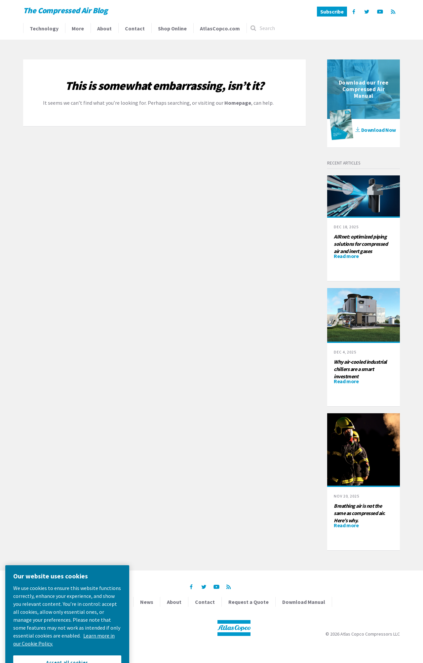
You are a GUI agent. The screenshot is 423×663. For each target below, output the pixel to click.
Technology (44, 28)
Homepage (237, 102)
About (104, 28)
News (146, 602)
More (78, 28)
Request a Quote (248, 602)
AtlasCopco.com (220, 28)
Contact (135, 28)
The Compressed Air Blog (65, 11)
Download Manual (303, 602)
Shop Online (172, 28)
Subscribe (332, 11)
